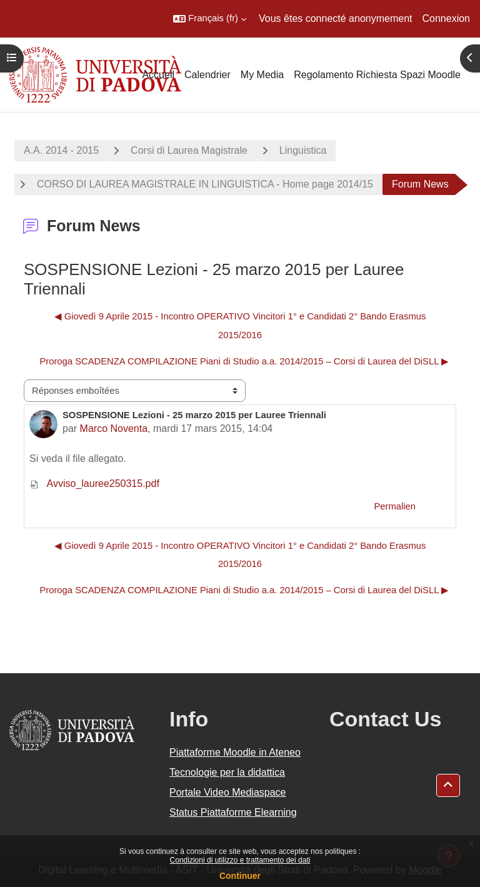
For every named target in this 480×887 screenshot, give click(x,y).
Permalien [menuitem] (395, 506)
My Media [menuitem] (262, 74)
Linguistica (303, 150)
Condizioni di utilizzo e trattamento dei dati (240, 860)
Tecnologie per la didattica (227, 772)
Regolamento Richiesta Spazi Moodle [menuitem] (377, 74)
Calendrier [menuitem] (207, 74)
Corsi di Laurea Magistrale (189, 150)
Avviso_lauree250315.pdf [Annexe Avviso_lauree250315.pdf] (94, 483)
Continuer (240, 876)
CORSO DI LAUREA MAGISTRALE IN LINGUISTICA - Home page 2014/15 (205, 184)
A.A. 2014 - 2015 (61, 150)
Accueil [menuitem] (158, 74)
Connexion (446, 18)
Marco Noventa (114, 428)
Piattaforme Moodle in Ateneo (235, 752)
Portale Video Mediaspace (227, 792)
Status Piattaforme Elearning (233, 812)
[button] (210, 19)
